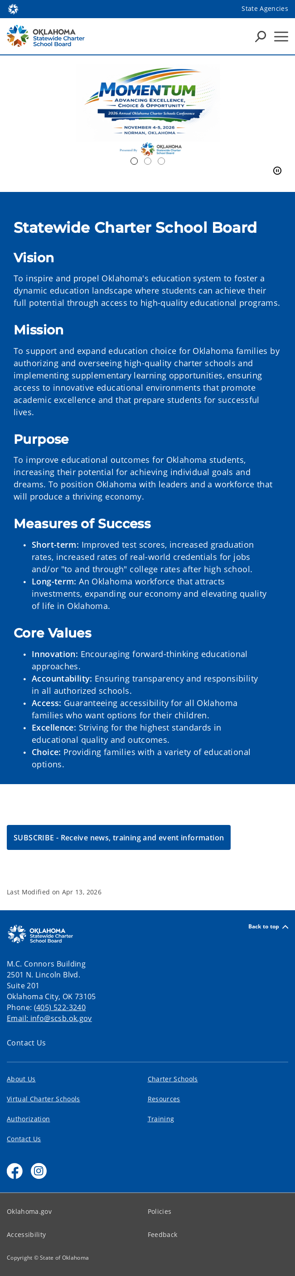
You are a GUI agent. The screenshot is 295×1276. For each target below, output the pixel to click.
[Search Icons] (260, 36)
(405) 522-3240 (60, 1007)
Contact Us (26, 1043)
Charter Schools (173, 1079)
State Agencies (265, 8)
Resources (164, 1098)
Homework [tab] (147, 161)
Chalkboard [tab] (161, 161)
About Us (21, 1079)
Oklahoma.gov (29, 1211)
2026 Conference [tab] (134, 161)
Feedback (163, 1234)
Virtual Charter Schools (43, 1098)
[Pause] (277, 171)
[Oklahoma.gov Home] (13, 8)
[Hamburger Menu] (281, 36)
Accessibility (26, 1234)
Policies (160, 1211)
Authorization (28, 1118)
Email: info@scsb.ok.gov (49, 1018)
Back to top (268, 927)
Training (161, 1118)
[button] (119, 837)
